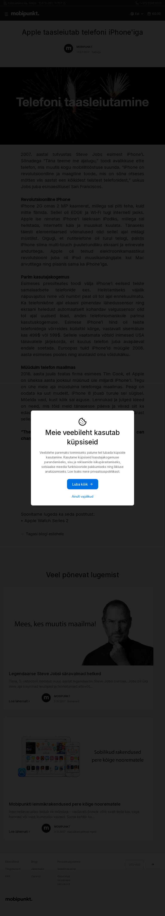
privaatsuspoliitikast (104, 471)
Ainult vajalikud (82, 496)
